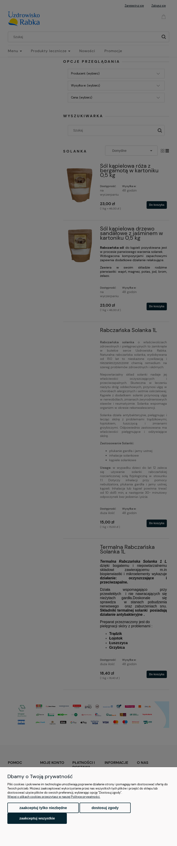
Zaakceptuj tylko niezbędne (43, 808)
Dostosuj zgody (104, 808)
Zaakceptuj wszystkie (37, 818)
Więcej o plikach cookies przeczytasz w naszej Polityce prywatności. (53, 797)
